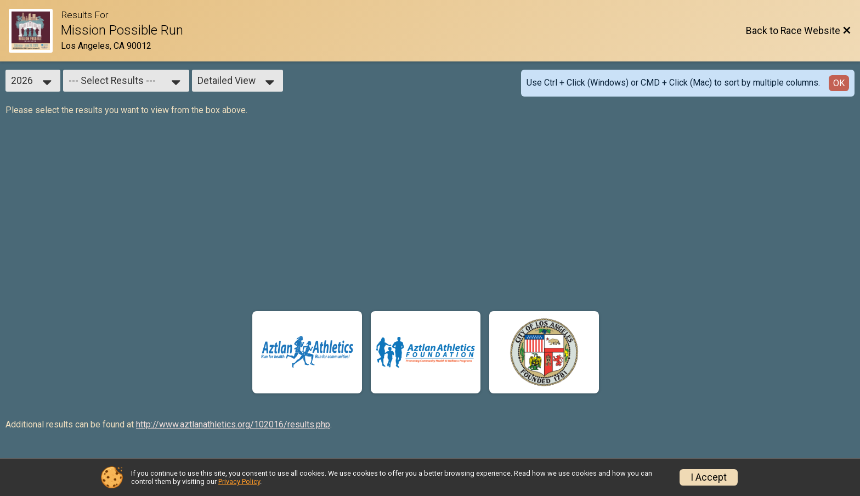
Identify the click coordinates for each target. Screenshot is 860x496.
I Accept (709, 477)
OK (839, 83)
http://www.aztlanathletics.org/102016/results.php (233, 424)
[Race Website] (35, 31)
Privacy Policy (239, 481)
